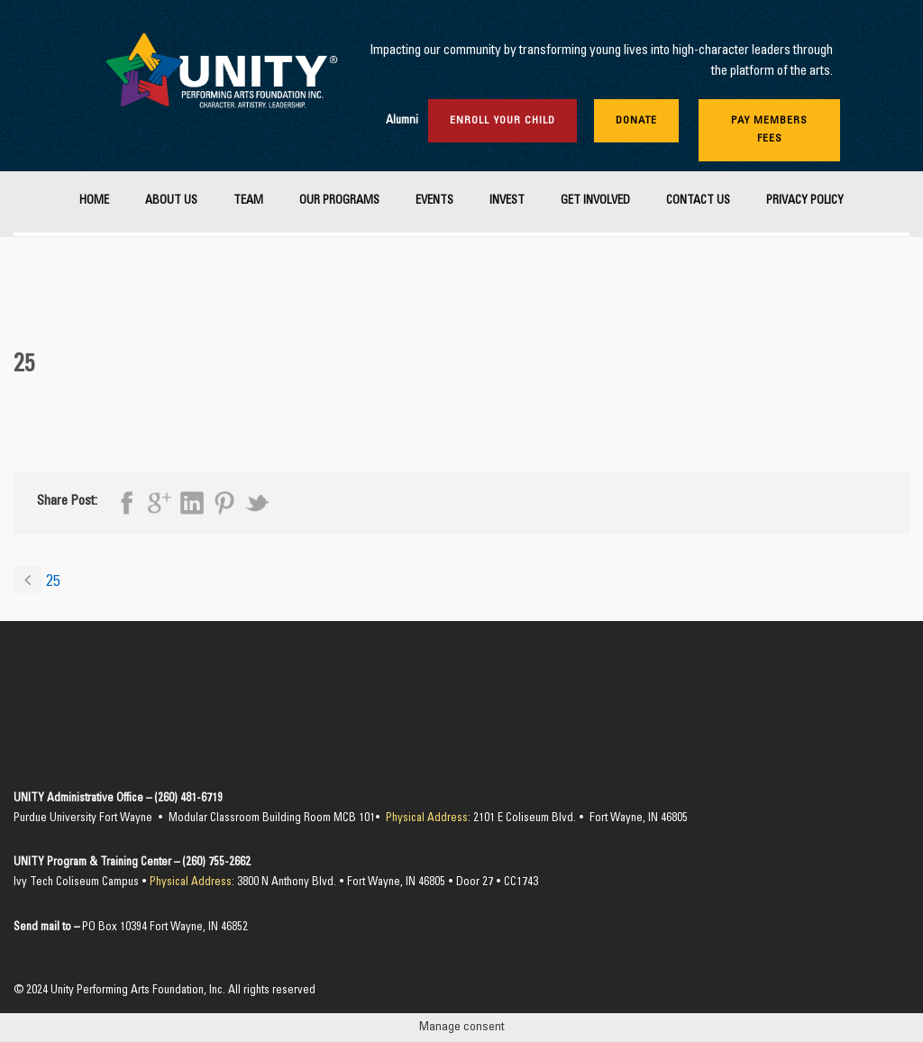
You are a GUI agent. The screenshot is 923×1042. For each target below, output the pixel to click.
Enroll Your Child (502, 120)
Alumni (402, 121)
